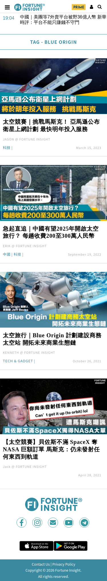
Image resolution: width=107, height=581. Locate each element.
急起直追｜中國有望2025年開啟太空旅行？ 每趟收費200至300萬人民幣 (51, 232)
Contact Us (41, 564)
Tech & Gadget (18, 361)
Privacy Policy (63, 564)
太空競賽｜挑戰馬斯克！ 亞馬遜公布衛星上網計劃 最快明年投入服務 (51, 125)
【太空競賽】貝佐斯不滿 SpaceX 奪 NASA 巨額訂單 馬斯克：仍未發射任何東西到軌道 (51, 449)
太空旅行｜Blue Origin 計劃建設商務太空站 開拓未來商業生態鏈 (52, 339)
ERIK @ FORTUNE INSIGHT (25, 245)
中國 (7, 255)
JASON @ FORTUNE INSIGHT (26, 139)
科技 (7, 148)
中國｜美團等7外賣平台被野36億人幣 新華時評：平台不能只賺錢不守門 (63, 20)
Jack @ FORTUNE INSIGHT (25, 466)
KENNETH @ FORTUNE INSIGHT (29, 352)
